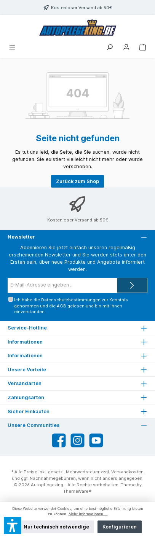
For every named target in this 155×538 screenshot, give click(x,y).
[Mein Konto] (126, 47)
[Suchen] (109, 47)
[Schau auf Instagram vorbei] (77, 440)
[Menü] (12, 47)
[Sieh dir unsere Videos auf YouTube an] (96, 440)
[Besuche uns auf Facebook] (58, 440)
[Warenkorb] (142, 47)
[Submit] (132, 285)
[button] (12, 525)
